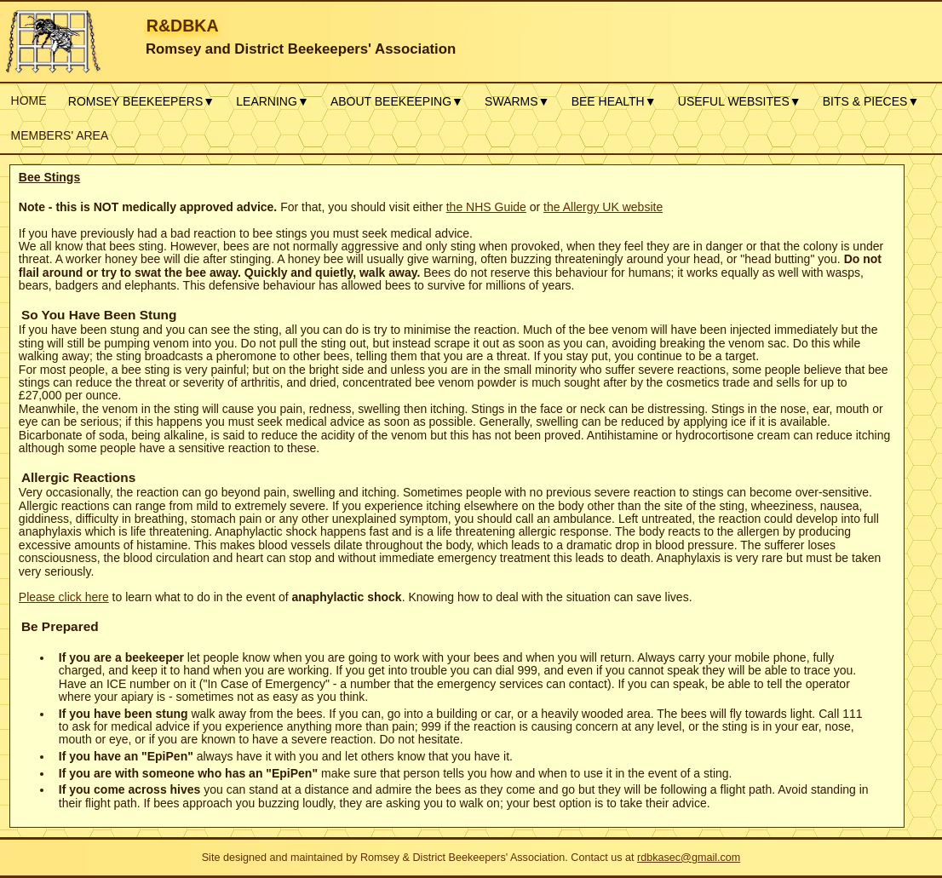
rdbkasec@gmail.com (688, 858)
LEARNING (272, 101)
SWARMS (517, 101)
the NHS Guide (486, 207)
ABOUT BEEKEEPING (396, 101)
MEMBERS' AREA (60, 135)
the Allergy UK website (603, 207)
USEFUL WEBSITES (739, 101)
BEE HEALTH (614, 101)
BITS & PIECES (871, 101)
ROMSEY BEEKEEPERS (141, 101)
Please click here (64, 597)
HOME (29, 100)
